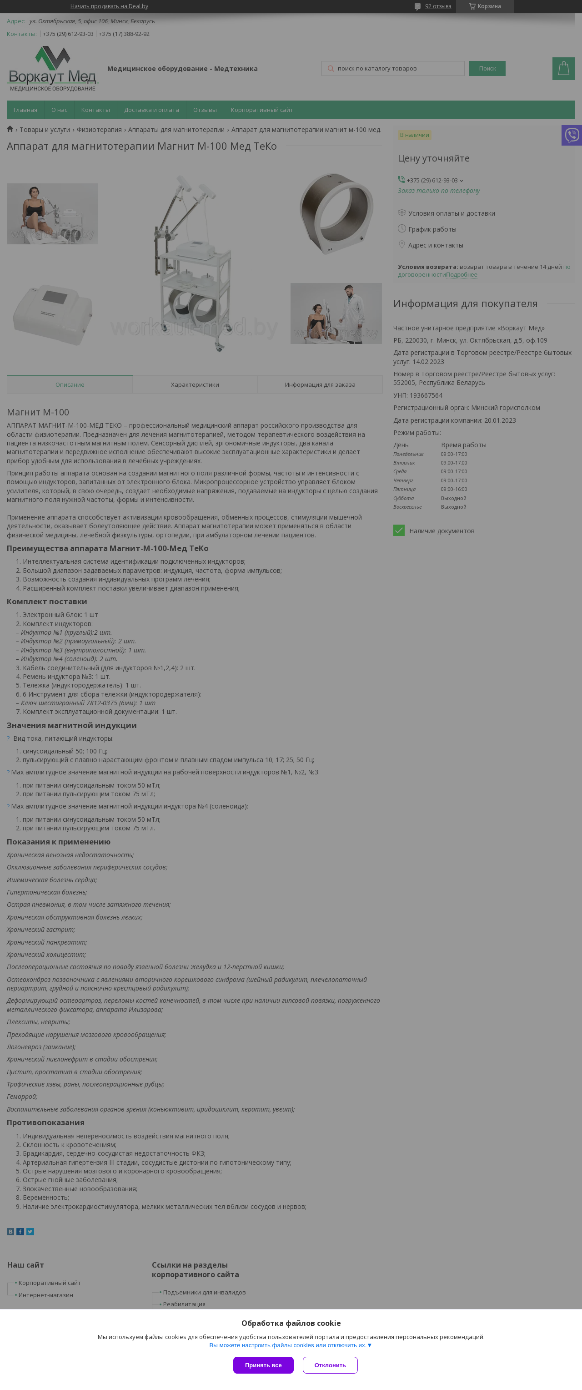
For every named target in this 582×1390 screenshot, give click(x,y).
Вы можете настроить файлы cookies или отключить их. (287, 1345)
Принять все (263, 1365)
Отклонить (330, 1365)
